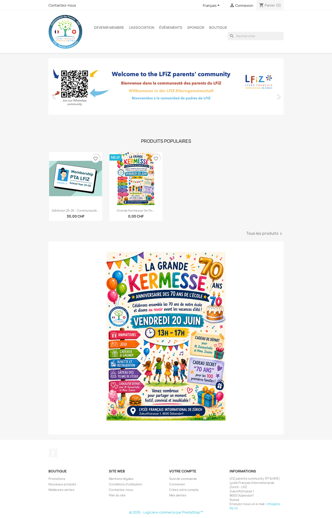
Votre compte (182, 471)
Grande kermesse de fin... (136, 210)
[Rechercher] (256, 36)
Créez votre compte (184, 490)
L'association (141, 27)
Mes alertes (177, 495)
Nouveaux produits (62, 484)
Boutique (218, 27)
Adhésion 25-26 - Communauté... (75, 210)
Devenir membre (109, 27)
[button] (66, 94)
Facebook (53, 453)
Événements (170, 27)
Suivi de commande (183, 479)
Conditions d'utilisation (125, 484)
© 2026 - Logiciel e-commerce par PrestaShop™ (166, 512)
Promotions (56, 479)
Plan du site (117, 495)
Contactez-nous (62, 5)
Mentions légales (121, 479)
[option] (166, 94)
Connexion (177, 484)
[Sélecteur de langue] (212, 5)
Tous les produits (265, 233)
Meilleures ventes (61, 490)
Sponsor (195, 27)
